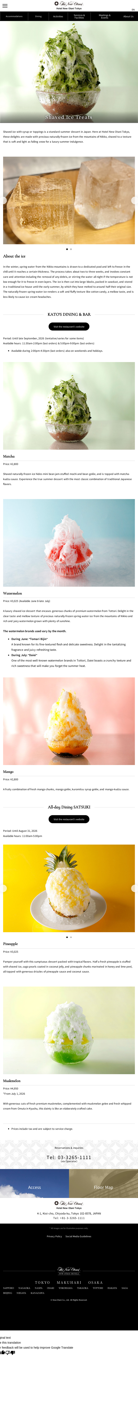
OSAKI (50, 1378)
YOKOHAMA (66, 1378)
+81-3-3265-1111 (69, 1308)
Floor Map (103, 1273)
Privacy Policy (54, 1326)
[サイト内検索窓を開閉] (125, 5)
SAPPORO (8, 1378)
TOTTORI (98, 1378)
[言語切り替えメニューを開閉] (132, 6)
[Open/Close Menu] (6, 6)
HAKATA (112, 1378)
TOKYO (42, 1373)
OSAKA (95, 1373)
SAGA (125, 1378)
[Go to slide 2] (71, 263)
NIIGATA (21, 1383)
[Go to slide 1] (66, 263)
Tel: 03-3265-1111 (69, 1244)
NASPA (38, 1378)
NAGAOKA (24, 1378)
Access (34, 1273)
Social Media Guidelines (78, 1326)
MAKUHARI (69, 1373)
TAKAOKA (82, 1378)
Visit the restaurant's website (69, 355)
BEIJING (7, 1383)
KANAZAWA (37, 1383)
